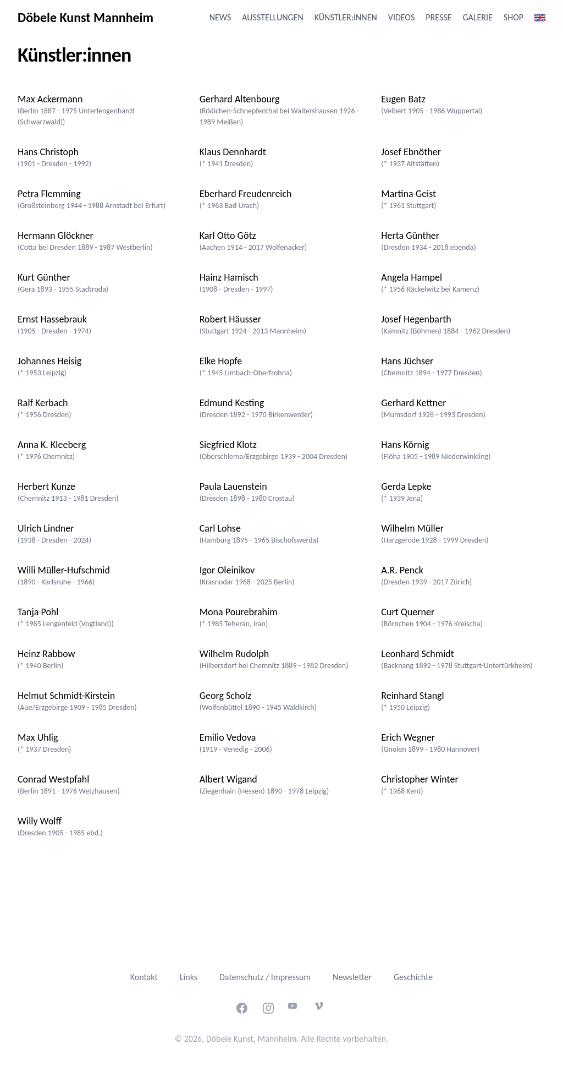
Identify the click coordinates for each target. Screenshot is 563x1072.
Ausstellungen (272, 17)
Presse (438, 17)
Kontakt (144, 977)
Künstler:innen (345, 17)
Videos (401, 17)
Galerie (477, 17)
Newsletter (352, 977)
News (220, 17)
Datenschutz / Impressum (265, 977)
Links (188, 977)
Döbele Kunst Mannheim (85, 17)
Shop (513, 17)
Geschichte (413, 977)
